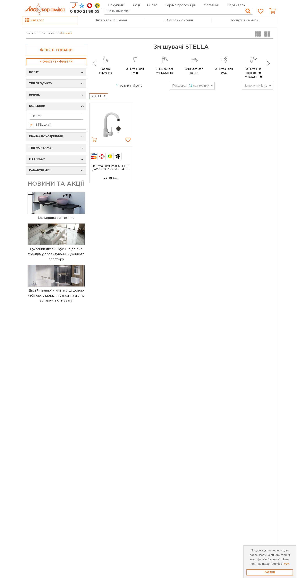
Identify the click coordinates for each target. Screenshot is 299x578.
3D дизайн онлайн (178, 20)
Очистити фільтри (56, 62)
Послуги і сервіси (244, 20)
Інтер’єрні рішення (111, 20)
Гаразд (270, 572)
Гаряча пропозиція (180, 5)
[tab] (74, 5)
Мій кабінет (261, 5)
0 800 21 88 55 (84, 11)
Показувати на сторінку (190, 85)
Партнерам (236, 5)
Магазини (211, 5)
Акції (136, 5)
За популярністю (255, 86)
